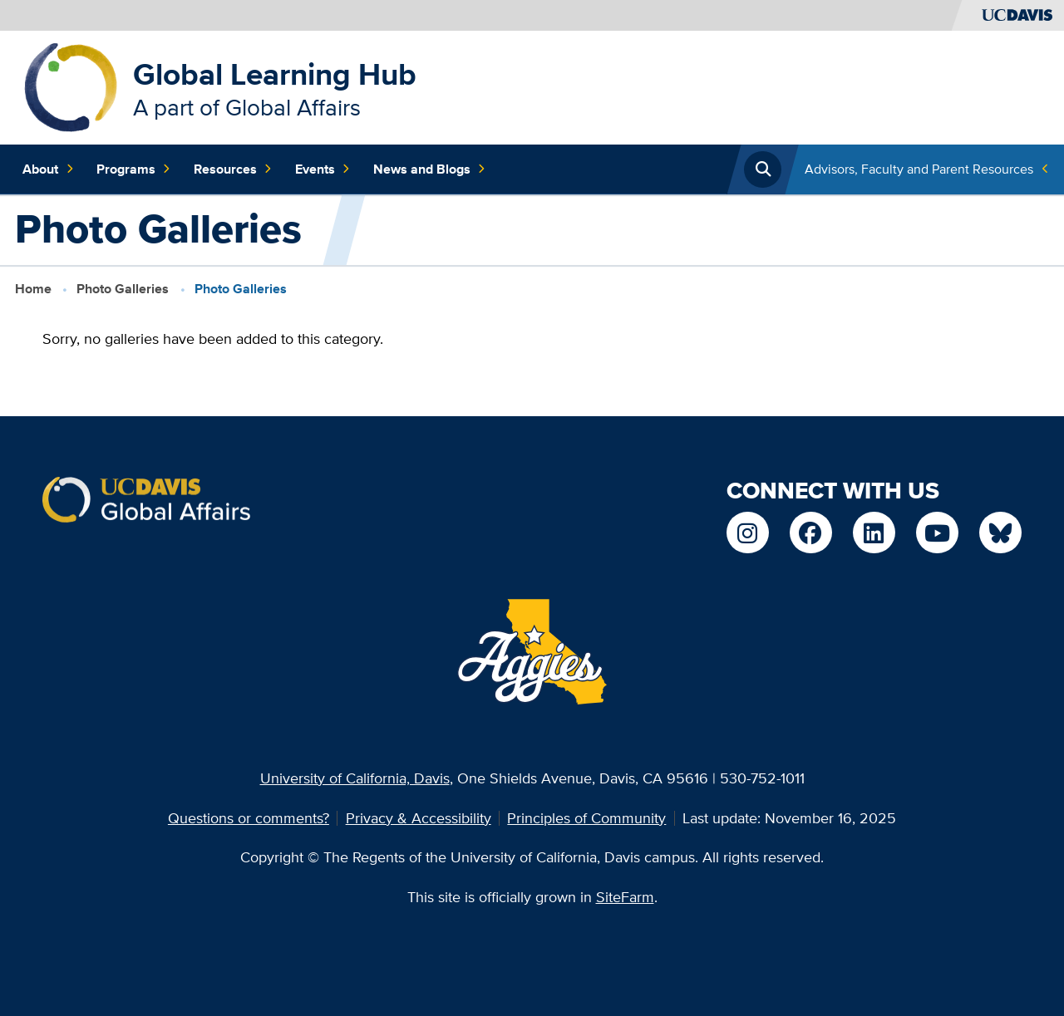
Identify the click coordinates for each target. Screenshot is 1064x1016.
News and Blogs (429, 169)
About (47, 169)
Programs (133, 169)
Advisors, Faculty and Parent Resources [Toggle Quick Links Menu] (919, 169)
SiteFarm (625, 897)
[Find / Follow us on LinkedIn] (873, 532)
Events (322, 169)
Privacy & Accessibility (418, 818)
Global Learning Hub (274, 74)
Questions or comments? (248, 818)
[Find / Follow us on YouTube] (937, 532)
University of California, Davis (355, 778)
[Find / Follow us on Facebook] (810, 532)
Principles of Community (586, 818)
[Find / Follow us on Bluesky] (1000, 532)
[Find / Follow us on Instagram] (747, 532)
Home (33, 288)
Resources (233, 169)
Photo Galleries (122, 288)
